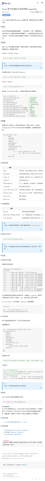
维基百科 (7, 406)
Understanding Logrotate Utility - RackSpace (16, 430)
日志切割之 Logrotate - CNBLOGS (14, 432)
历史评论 (24, 465)
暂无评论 (40, 12)
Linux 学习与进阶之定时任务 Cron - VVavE (15, 422)
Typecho (11, 475)
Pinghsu (10, 473)
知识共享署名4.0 (20, 453)
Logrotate (6, 15)
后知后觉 (33, 12)
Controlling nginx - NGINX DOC (13, 434)
